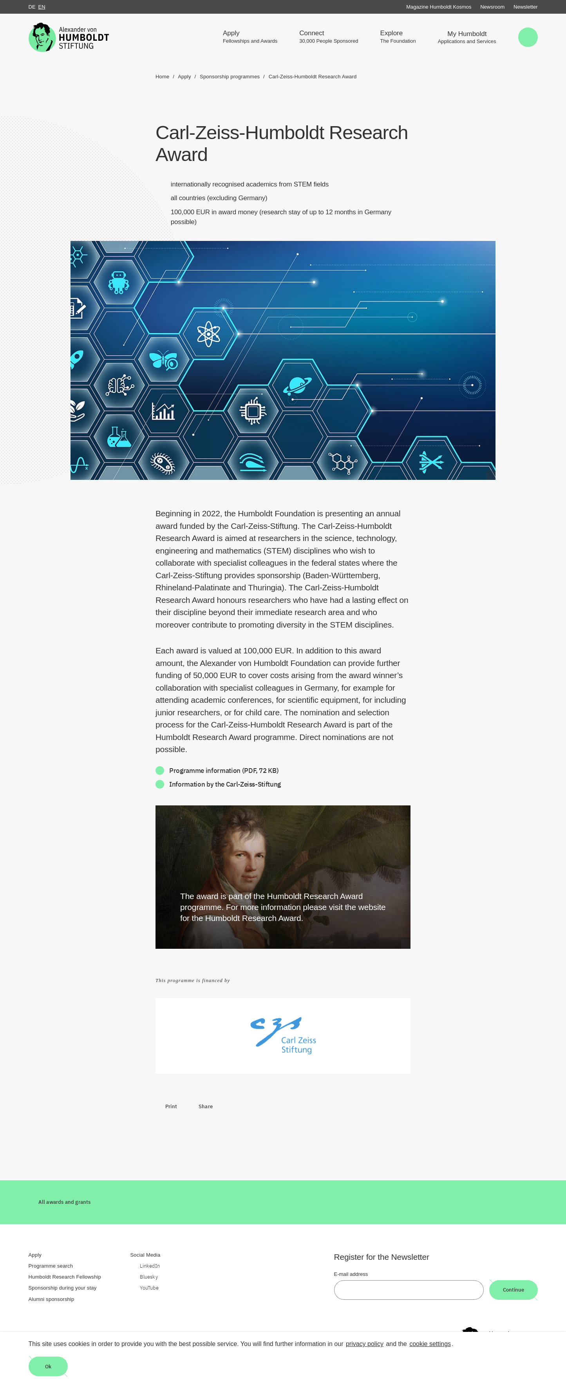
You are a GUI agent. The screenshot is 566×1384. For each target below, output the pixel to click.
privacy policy (364, 1344)
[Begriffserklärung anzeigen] (490, 475)
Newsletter (525, 7)
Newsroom (492, 7)
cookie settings (430, 1344)
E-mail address (351, 1274)
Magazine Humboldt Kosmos (438, 7)
